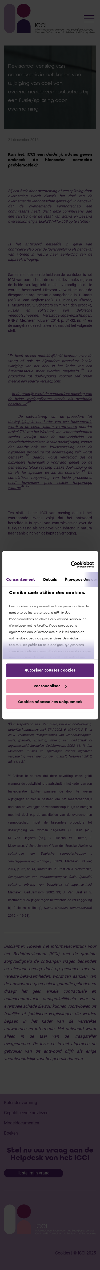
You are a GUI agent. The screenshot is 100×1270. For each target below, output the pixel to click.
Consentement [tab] (20, 579)
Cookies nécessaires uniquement (50, 701)
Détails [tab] (50, 579)
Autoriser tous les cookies (50, 670)
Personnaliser (50, 686)
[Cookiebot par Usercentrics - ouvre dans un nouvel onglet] (71, 564)
